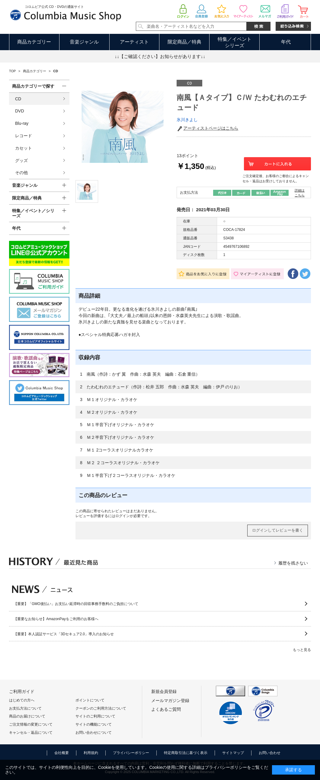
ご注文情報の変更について (31, 724)
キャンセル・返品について (31, 732)
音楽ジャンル (84, 41)
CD (18, 98)
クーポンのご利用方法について (100, 708)
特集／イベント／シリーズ (33, 213)
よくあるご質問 (166, 709)
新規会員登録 (164, 691)
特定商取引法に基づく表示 (185, 753)
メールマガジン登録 (170, 700)
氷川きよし (187, 119)
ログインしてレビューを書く (277, 530)
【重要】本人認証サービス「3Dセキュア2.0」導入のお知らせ (64, 634)
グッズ (21, 160)
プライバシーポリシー (131, 753)
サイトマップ (233, 753)
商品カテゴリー (34, 41)
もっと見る (302, 650)
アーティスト (134, 41)
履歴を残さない (293, 563)
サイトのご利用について (95, 716)
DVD (19, 110)
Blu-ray (21, 123)
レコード (23, 135)
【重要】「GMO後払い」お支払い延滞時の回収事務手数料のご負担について (76, 604)
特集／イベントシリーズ (234, 42)
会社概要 (61, 753)
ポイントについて (89, 700)
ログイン (122, 516)
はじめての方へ (21, 700)
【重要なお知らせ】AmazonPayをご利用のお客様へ (56, 619)
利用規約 (91, 753)
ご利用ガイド (21, 691)
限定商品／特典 (184, 41)
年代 (286, 41)
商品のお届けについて (27, 716)
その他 (21, 172)
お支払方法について (25, 708)
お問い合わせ (269, 753)
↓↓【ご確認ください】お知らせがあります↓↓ (160, 56)
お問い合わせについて (93, 732)
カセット (23, 148)
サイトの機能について (93, 724)
